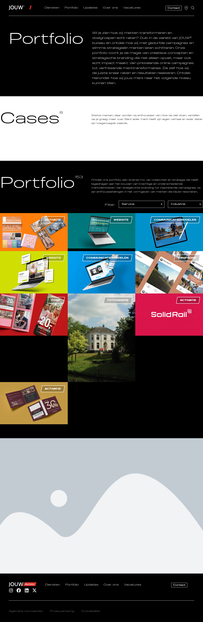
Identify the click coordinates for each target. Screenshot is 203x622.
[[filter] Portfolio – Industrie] (185, 204)
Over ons (110, 7)
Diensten (52, 7)
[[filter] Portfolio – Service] (141, 204)
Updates (90, 7)
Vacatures (132, 7)
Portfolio (71, 7)
